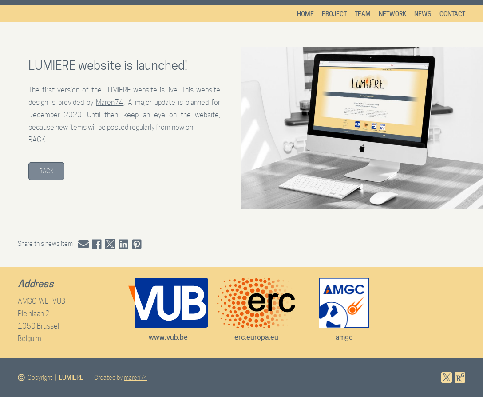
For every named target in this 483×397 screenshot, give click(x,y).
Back (46, 171)
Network (392, 13)
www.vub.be (168, 337)
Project (334, 13)
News (423, 13)
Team (363, 13)
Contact (452, 13)
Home (305, 13)
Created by (120, 377)
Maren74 (109, 102)
